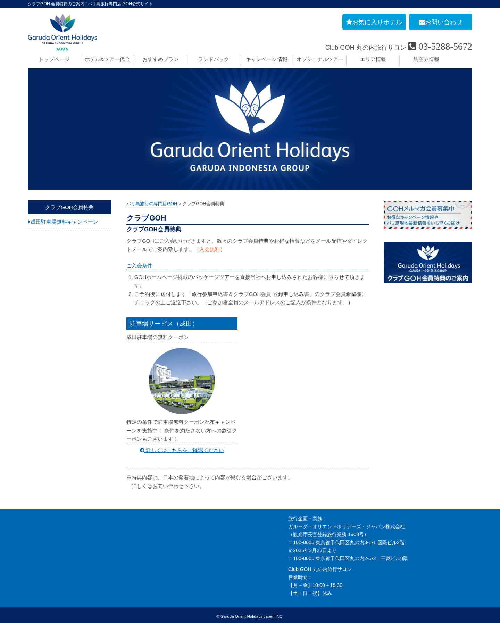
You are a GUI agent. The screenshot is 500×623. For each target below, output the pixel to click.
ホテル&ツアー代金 (107, 59)
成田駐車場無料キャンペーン (64, 222)
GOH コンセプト (46, 548)
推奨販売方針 (42, 588)
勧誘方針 (37, 580)
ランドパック (213, 59)
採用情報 (37, 524)
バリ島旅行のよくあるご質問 (198, 532)
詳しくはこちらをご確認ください (182, 448)
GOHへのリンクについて (194, 556)
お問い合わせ (42, 556)
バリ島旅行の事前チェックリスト (203, 540)
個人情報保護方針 (47, 572)
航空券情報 (426, 59)
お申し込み (40, 564)
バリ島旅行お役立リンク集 (196, 548)
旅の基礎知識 (181, 524)
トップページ (54, 59)
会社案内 (37, 516)
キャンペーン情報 (267, 59)
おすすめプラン (160, 59)
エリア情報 (373, 59)
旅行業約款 (40, 532)
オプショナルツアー (320, 59)
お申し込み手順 (184, 516)
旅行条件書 (40, 540)
